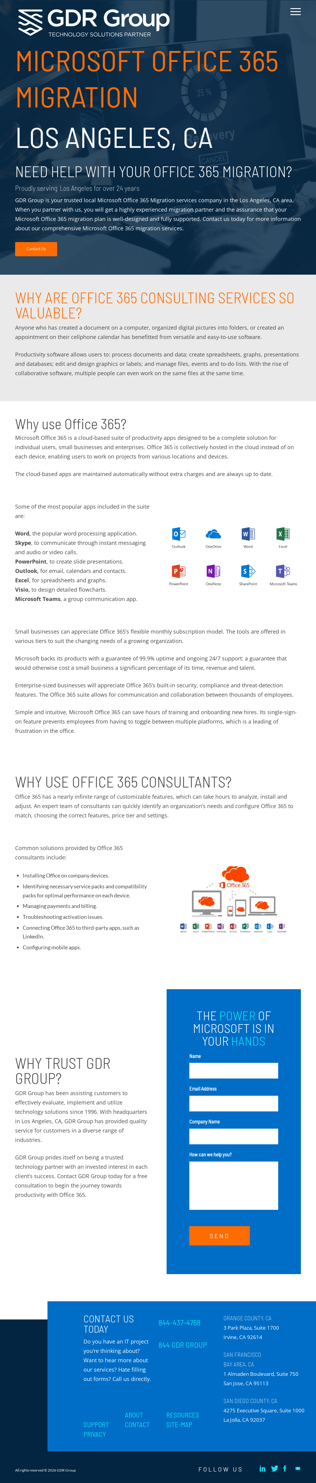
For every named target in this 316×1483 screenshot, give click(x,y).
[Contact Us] (36, 249)
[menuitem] (293, 16)
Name (197, 1056)
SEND (220, 1235)
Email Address (204, 1088)
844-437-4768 (179, 1322)
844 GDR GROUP (182, 1344)
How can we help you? (210, 1154)
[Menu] (293, 16)
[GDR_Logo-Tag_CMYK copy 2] (94, 23)
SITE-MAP (179, 1424)
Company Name (204, 1121)
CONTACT (137, 1424)
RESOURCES (182, 1415)
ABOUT (134, 1415)
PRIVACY (94, 1434)
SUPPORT (96, 1424)
